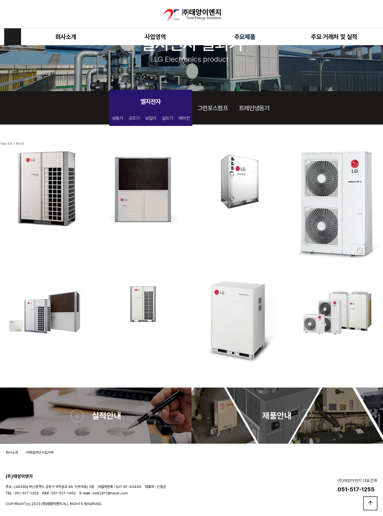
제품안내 (276, 416)
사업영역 (155, 36)
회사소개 (65, 36)
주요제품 (244, 36)
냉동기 (117, 118)
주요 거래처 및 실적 (334, 36)
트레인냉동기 (254, 108)
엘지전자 (150, 101)
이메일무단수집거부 (40, 452)
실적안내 (106, 416)
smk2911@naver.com (110, 493)
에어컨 (184, 118)
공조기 (134, 118)
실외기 (167, 118)
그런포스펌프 (212, 108)
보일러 (150, 118)
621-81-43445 (128, 487)
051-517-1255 (27, 493)
